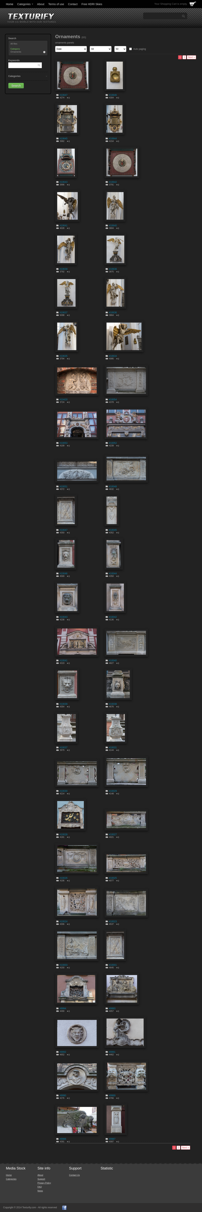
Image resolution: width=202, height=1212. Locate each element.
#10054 (113, 399)
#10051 (63, 486)
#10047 (63, 530)
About (40, 4)
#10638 (113, 269)
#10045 (113, 530)
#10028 (63, 834)
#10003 (63, 965)
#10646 (113, 95)
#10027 (113, 834)
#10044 (113, 573)
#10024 (63, 921)
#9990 (63, 1095)
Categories (25, 4)
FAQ (39, 1187)
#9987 (112, 1139)
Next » (191, 57)
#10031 (113, 747)
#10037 (63, 747)
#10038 (113, 704)
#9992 (63, 1052)
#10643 (63, 182)
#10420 (63, 399)
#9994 (63, 1008)
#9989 (112, 1095)
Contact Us (74, 1175)
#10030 (63, 791)
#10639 (63, 269)
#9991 (112, 1052)
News (40, 1191)
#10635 (63, 356)
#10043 (63, 617)
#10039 (63, 704)
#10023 (113, 921)
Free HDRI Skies (91, 4)
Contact (73, 4)
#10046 (63, 573)
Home (9, 4)
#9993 (112, 1008)
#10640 (113, 225)
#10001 (113, 965)
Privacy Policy (44, 1183)
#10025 (113, 878)
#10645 (63, 138)
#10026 (63, 878)
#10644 (113, 138)
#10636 (113, 312)
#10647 (63, 95)
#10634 (113, 356)
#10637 (63, 312)
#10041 (63, 660)
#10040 (113, 660)
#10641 (63, 225)
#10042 (113, 617)
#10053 (63, 443)
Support (41, 1179)
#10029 (113, 791)
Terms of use (56, 4)
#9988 (63, 1139)
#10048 (113, 486)
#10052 (113, 443)
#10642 (113, 182)
